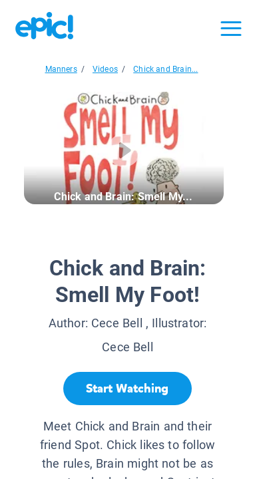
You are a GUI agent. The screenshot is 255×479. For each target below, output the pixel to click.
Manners (61, 69)
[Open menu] (231, 28)
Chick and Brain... (165, 69)
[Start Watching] (127, 388)
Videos (105, 69)
